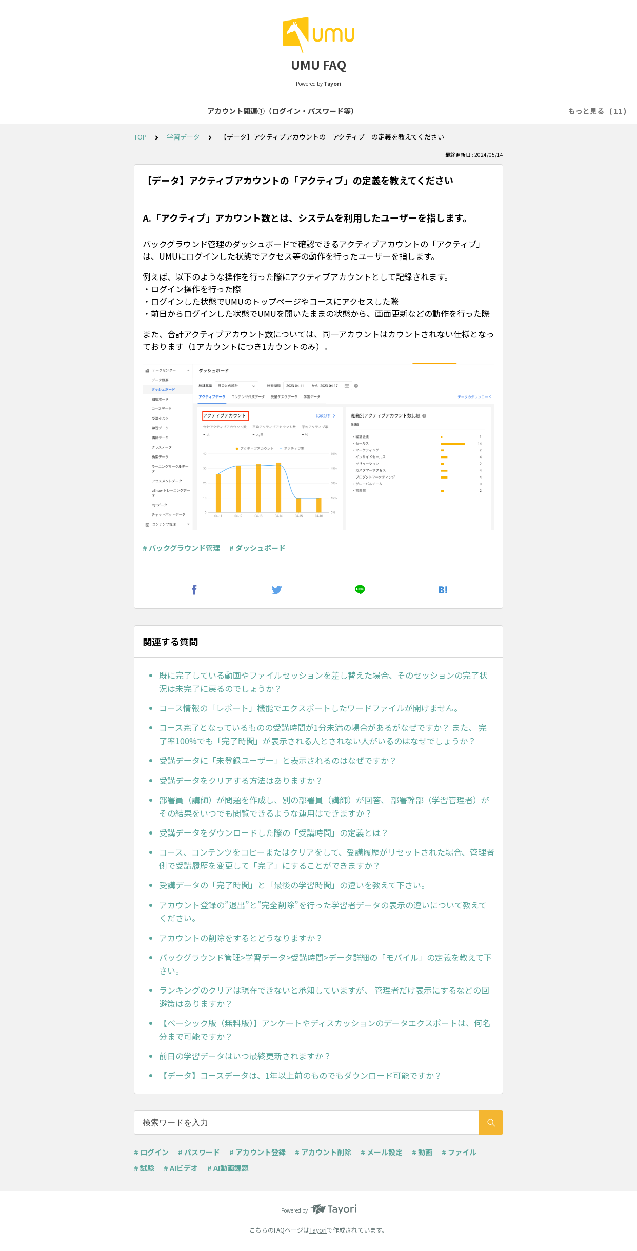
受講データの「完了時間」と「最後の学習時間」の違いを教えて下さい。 (294, 885)
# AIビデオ (181, 1168)
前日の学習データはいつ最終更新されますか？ (245, 1055)
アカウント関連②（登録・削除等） (270, 111)
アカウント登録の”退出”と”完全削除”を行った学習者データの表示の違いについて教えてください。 (323, 911)
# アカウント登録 (257, 1152)
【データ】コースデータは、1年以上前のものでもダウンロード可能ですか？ (300, 1075)
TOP (140, 137)
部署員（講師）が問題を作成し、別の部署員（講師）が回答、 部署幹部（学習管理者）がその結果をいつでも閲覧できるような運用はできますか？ (324, 806)
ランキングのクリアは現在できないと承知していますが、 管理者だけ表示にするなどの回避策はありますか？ (324, 996)
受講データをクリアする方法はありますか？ (241, 780)
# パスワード (199, 1152)
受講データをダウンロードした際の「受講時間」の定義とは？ (274, 832)
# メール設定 (382, 1152)
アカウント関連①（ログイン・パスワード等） (123, 111)
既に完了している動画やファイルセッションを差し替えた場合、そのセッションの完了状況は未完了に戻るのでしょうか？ (323, 681)
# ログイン (151, 1152)
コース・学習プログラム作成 (388, 111)
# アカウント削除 (323, 1152)
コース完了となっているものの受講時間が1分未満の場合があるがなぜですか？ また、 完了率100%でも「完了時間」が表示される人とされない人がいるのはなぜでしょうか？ (323, 734)
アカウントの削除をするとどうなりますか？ (241, 937)
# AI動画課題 (228, 1168)
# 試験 (144, 1168)
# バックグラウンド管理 (181, 548)
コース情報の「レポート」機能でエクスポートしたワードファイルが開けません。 (310, 708)
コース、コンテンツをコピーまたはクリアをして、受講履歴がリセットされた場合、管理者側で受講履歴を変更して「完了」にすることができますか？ (326, 858)
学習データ (183, 137)
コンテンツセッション (485, 111)
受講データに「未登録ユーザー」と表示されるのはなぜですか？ (278, 760)
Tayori (318, 1229)
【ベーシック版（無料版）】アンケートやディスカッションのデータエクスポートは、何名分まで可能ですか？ (324, 1029)
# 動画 (422, 1152)
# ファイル (459, 1152)
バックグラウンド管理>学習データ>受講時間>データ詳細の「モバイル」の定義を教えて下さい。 (325, 964)
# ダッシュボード (257, 548)
